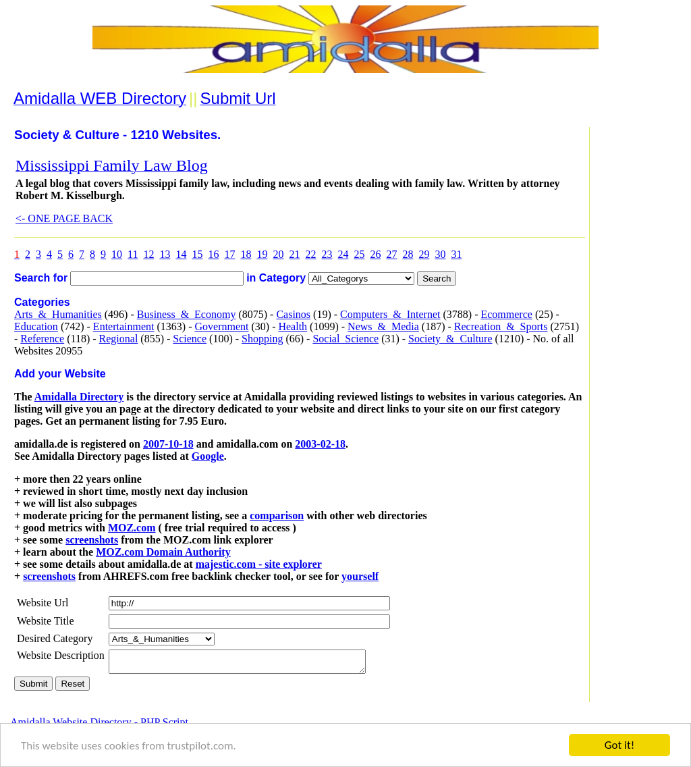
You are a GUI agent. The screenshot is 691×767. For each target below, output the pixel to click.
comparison (277, 515)
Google (208, 456)
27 (391, 254)
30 (440, 254)
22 (310, 254)
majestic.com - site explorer (259, 564)
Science (189, 338)
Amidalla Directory (79, 396)
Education (36, 326)
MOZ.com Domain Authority (163, 552)
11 (133, 254)
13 (164, 254)
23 (326, 254)
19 (261, 254)
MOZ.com (132, 527)
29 (423, 254)
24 (342, 254)
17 (229, 254)
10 (116, 254)
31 (456, 254)
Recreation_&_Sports (501, 326)
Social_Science (345, 338)
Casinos (293, 314)
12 (148, 254)
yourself (360, 576)
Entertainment (124, 326)
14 (180, 254)
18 (245, 254)
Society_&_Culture (450, 338)
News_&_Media (383, 326)
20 (278, 254)
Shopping (262, 338)
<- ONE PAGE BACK (64, 218)
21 (294, 254)
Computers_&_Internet (390, 314)
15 (197, 254)
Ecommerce (506, 314)
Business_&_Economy (186, 314)
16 (213, 254)
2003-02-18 (320, 444)
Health (292, 326)
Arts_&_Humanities (58, 314)
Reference (42, 338)
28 (407, 254)
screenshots (91, 540)
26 (375, 254)
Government (221, 326)
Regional (118, 338)
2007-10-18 (168, 444)
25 (359, 254)
